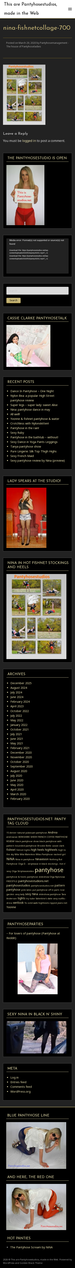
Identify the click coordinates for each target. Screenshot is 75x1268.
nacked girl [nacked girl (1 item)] (60, 854)
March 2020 (18, 794)
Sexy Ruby (17, 433)
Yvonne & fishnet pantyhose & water (34, 419)
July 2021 (16, 734)
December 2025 (21, 683)
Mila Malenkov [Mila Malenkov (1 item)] (27, 854)
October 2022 (19, 711)
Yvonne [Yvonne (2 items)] (11, 907)
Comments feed (21, 1087)
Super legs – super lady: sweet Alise (34, 405)
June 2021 (16, 739)
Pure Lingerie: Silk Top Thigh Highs (33, 451)
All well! (15, 414)
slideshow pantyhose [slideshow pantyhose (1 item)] (50, 894)
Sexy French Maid (22, 456)
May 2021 (16, 743)
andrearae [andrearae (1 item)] (12, 836)
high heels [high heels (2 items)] (37, 850)
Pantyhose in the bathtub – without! (34, 437)
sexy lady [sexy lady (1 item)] (19, 894)
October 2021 (19, 729)
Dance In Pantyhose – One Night (32, 391)
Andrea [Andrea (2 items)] (52, 832)
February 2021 (20, 748)
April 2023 (17, 706)
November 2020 (21, 757)
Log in (14, 1077)
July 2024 (16, 692)
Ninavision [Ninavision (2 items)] (42, 859)
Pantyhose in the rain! (24, 428)
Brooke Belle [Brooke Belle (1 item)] (44, 845)
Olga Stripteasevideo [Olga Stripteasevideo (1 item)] (23, 871)
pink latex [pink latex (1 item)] (26, 889)
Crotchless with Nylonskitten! (29, 423)
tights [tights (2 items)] (21, 898)
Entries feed (18, 1082)
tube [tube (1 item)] (32, 898)
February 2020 (20, 799)
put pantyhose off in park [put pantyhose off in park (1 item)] (45, 889)
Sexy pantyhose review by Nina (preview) (37, 460)
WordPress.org (20, 1091)
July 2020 (16, 775)
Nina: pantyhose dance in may (30, 409)
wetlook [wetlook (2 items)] (18, 903)
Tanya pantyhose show (25, 446)
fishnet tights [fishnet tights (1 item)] (23, 850)
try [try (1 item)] (27, 898)
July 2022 (16, 715)
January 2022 (18, 725)
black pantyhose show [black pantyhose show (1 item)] (27, 841)
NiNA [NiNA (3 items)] (10, 859)
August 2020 (18, 771)
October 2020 (19, 762)
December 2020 (21, 752)
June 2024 (16, 697)
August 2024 (18, 688)
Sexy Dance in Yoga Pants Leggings (34, 442)
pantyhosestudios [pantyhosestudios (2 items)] (18, 885)
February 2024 (20, 701)
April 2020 (17, 789)
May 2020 (16, 785)
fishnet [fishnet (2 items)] (11, 850)
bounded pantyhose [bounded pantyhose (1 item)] (26, 845)
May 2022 (16, 720)
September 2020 (21, 766)
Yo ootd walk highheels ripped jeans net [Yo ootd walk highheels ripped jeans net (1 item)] (45, 903)
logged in (29, 140)
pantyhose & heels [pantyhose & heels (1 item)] (16, 876)
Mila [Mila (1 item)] (17, 854)
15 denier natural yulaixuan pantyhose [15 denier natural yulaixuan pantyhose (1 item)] (26, 832)
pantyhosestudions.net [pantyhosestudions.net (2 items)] (33, 881)
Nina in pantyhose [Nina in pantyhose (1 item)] (24, 859)
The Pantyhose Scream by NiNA (31, 1247)
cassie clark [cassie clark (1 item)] (58, 845)
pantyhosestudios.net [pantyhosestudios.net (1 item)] (42, 885)
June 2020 (16, 780)
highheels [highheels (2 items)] (51, 850)
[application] (37, 256)
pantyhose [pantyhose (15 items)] (49, 870)
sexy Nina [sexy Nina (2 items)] (31, 894)
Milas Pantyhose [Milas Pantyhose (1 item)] (44, 854)
